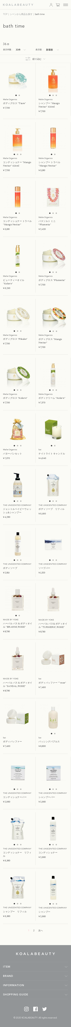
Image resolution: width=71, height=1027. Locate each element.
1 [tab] (16, 95)
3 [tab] (56, 95)
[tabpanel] (17, 79)
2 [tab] (19, 95)
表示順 (39, 50)
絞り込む (37, 59)
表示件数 (8, 50)
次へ (40, 931)
